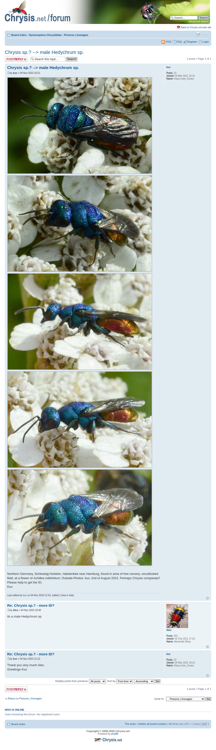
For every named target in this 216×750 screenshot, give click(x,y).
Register (192, 41)
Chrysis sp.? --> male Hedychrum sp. (44, 52)
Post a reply (16, 59)
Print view (198, 34)
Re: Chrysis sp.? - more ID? (30, 605)
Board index (19, 35)
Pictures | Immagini (76, 35)
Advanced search (198, 21)
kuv (15, 73)
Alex (15, 610)
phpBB (114, 734)
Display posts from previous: (80, 681)
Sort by (120, 681)
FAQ (179, 41)
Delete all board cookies (152, 723)
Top (207, 598)
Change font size (205, 34)
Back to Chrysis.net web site (196, 27)
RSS (166, 41)
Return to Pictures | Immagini (25, 698)
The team (130, 723)
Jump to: (159, 698)
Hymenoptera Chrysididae (45, 35)
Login (205, 41)
